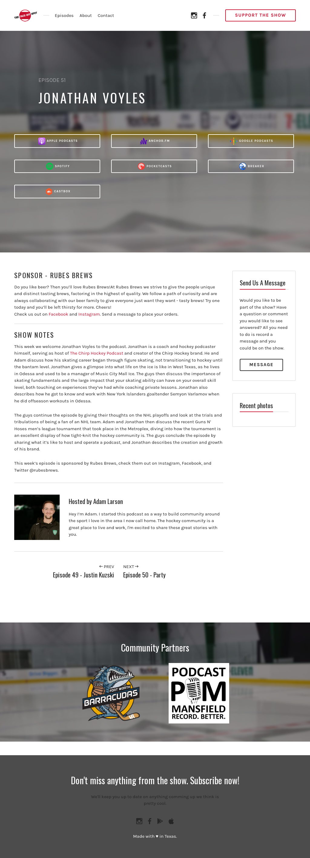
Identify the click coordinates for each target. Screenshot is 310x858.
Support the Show (260, 15)
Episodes (64, 15)
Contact (106, 15)
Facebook (58, 314)
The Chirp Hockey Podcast (96, 353)
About (86, 15)
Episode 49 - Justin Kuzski (83, 574)
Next (130, 566)
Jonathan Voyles (92, 97)
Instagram (89, 314)
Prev (106, 566)
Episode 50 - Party (144, 574)
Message (261, 364)
